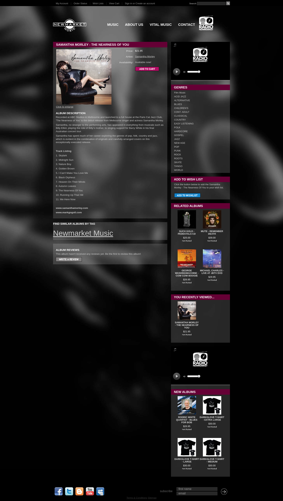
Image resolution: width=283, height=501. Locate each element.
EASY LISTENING (184, 123)
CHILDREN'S (181, 108)
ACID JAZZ (180, 96)
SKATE (178, 162)
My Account (62, 3)
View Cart (114, 3)
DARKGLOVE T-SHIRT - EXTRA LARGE (212, 418)
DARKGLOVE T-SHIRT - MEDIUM (212, 460)
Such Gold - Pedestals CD (187, 232)
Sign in (128, 3)
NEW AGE (179, 143)
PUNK (177, 150)
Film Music (180, 92)
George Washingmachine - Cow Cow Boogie (186, 273)
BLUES (178, 104)
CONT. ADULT (181, 112)
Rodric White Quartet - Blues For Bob (186, 420)
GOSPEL (179, 135)
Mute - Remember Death (212, 232)
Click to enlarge (64, 106)
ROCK (177, 154)
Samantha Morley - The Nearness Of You (187, 325)
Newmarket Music (83, 233)
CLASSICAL (180, 115)
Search (192, 3)
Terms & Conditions (137, 497)
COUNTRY (180, 119)
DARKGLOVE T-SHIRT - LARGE (186, 460)
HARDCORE (181, 131)
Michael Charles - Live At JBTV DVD (212, 271)
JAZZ (177, 139)
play (176, 72)
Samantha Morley (145, 56)
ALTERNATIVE (182, 100)
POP (176, 146)
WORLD (178, 170)
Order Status (80, 3)
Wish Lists (98, 3)
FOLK (177, 127)
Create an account (145, 3)
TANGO (178, 166)
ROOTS (178, 158)
